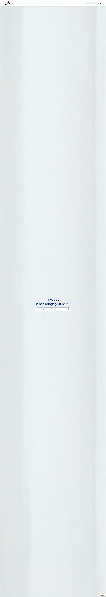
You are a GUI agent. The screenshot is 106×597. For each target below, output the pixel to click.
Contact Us (80, 3)
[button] (103, 595)
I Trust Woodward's (52, 3)
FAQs (75, 3)
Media (70, 3)
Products (44, 3)
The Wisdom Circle (63, 3)
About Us (38, 3)
